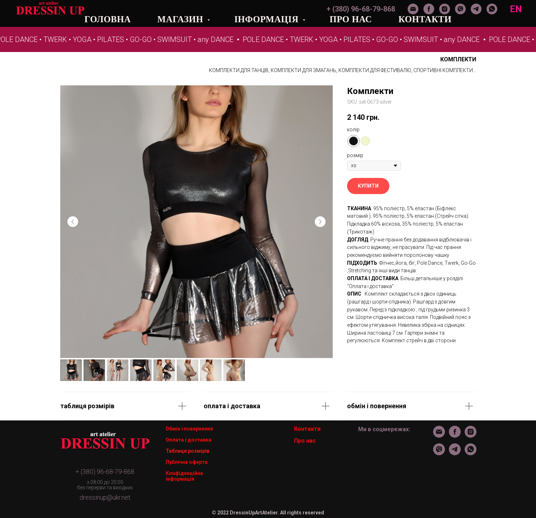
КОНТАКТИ (424, 19)
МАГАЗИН (181, 19)
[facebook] (428, 9)
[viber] (460, 9)
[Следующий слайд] (320, 221)
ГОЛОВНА (108, 19)
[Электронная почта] (413, 9)
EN (516, 9)
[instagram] (444, 9)
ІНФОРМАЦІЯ (267, 19)
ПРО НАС (350, 19)
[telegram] (476, 9)
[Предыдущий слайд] (72, 221)
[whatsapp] (492, 9)
